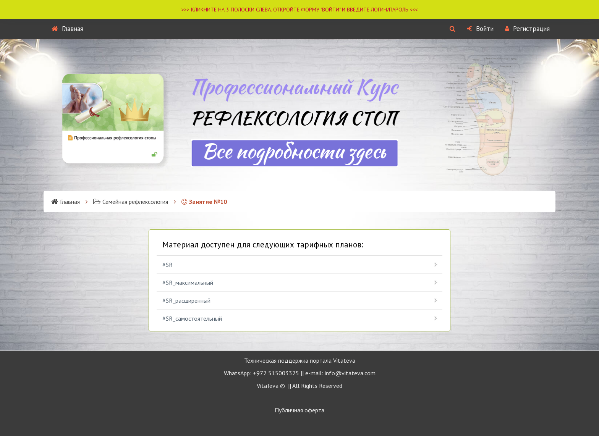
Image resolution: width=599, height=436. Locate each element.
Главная (67, 28)
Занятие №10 (204, 201)
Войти (480, 28)
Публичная (299, 410)
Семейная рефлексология (130, 201)
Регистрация (527, 28)
